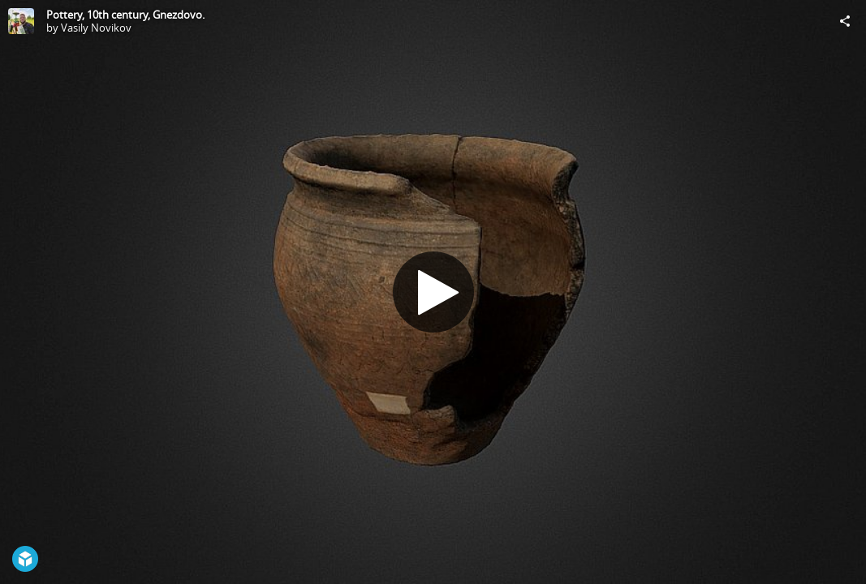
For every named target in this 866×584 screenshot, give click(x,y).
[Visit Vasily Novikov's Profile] (21, 21)
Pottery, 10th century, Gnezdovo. (125, 14)
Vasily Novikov (96, 27)
